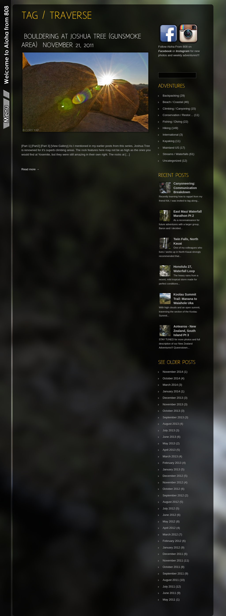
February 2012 (172, 541)
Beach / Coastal (173, 102)
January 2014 (171, 391)
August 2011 (171, 580)
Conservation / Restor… (178, 115)
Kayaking (168, 141)
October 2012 (171, 489)
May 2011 (169, 599)
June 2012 (169, 515)
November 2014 (173, 371)
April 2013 (169, 449)
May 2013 (169, 443)
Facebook (165, 51)
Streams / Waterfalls (175, 154)
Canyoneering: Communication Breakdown (185, 188)
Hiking (167, 128)
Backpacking (171, 95)
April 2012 (169, 528)
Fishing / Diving (172, 121)
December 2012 (173, 475)
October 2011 (171, 567)
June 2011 (169, 593)
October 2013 (171, 410)
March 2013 (170, 456)
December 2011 (173, 554)
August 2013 (171, 423)
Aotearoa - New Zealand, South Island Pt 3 (184, 331)
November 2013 (173, 404)
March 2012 (170, 534)
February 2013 (172, 462)
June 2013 (169, 436)
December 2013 (173, 397)
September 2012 (173, 495)
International (171, 134)
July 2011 (169, 586)
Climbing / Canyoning (176, 108)
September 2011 (173, 573)
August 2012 (171, 502)
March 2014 (170, 384)
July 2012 (169, 508)
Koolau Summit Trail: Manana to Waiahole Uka (185, 299)
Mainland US (171, 147)
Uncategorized (172, 160)
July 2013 (169, 430)
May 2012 (169, 521)
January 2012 (171, 547)
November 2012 (173, 482)
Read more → (30, 169)
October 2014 (171, 378)
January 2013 (171, 469)
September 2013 (173, 417)
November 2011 (173, 560)
